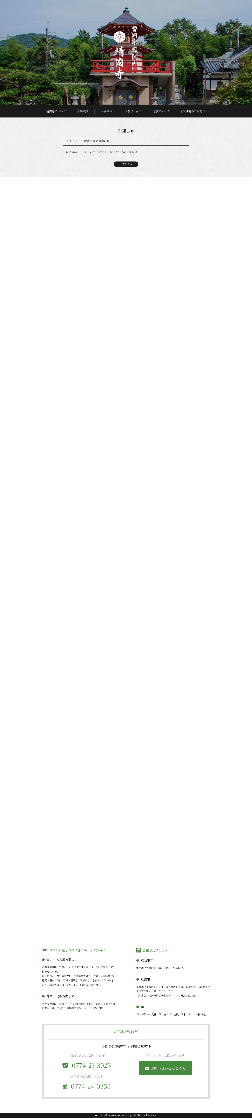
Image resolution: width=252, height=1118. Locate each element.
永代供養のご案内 (191, 111)
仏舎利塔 (106, 111)
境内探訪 (82, 111)
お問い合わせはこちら (168, 1068)
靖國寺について (56, 111)
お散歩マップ (133, 111)
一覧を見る (126, 164)
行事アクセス (161, 111)
